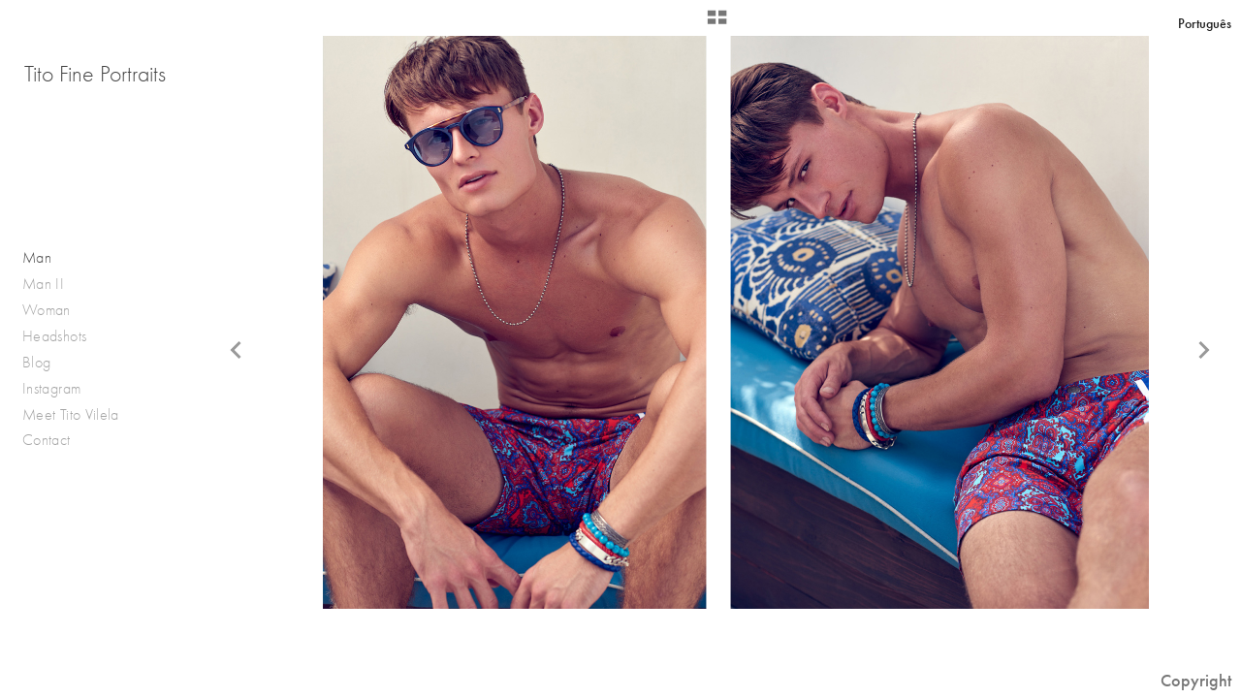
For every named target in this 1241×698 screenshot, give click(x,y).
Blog (36, 362)
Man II (43, 283)
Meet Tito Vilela (70, 414)
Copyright (1196, 680)
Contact (46, 439)
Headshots (54, 336)
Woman (46, 310)
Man (36, 257)
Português (1204, 24)
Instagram (51, 388)
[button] (717, 24)
